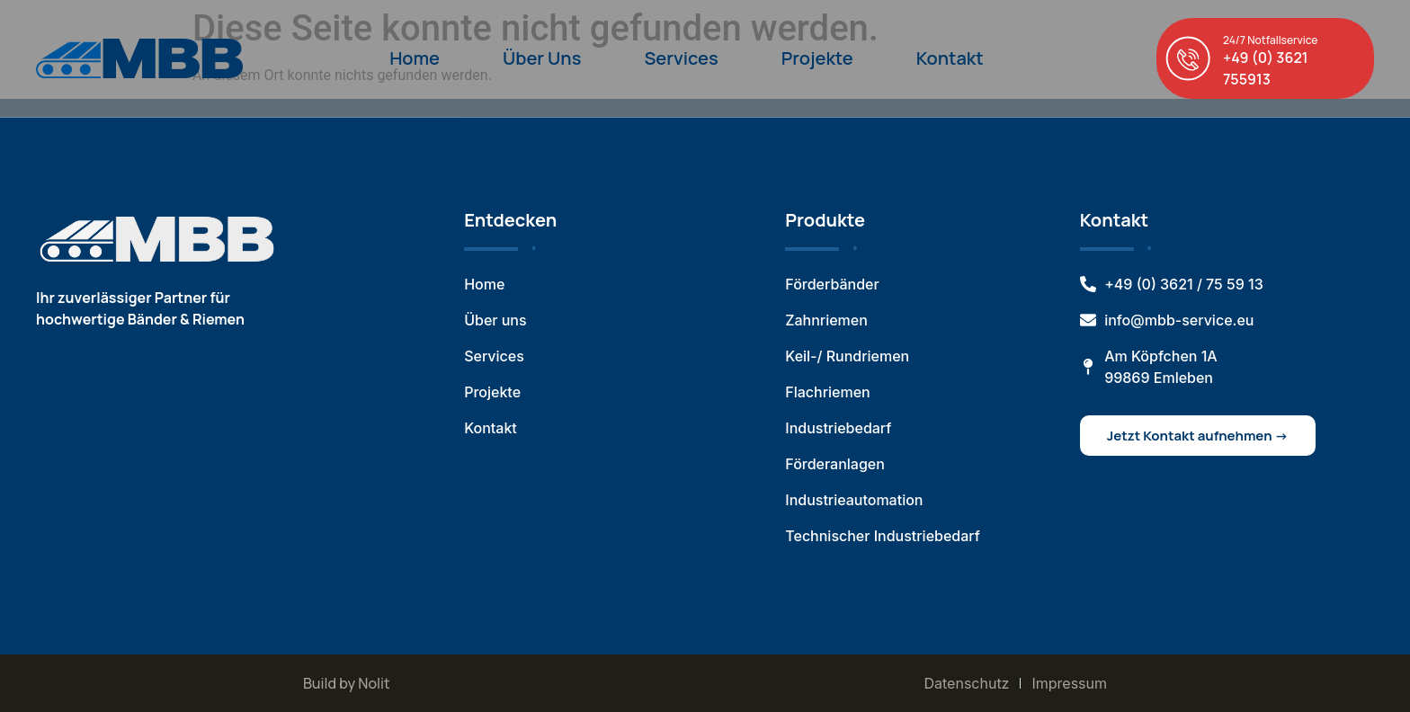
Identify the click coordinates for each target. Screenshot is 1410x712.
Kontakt (950, 58)
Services (681, 58)
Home (414, 58)
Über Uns (542, 58)
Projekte (817, 58)
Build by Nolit (346, 683)
